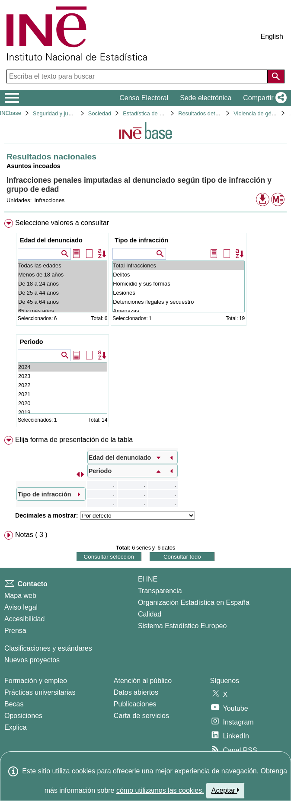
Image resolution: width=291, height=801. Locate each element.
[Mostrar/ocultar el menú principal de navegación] (12, 98)
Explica (15, 727)
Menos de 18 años (62, 274)
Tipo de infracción (141, 240)
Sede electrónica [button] (205, 98)
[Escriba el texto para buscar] (137, 76)
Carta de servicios (141, 715)
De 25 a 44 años (62, 292)
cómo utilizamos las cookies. (160, 790)
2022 (62, 385)
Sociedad (99, 113)
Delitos (178, 274)
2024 (62, 367)
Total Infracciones (178, 265)
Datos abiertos (136, 692)
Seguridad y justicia (57, 113)
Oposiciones (23, 715)
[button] (263, 98)
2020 (62, 403)
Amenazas (178, 310)
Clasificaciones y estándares (48, 648)
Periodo (31, 341)
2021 (62, 394)
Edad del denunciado (51, 240)
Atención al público (143, 680)
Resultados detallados (205, 113)
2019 (62, 412)
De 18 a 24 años (62, 283)
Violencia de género (257, 113)
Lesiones (178, 292)
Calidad (149, 614)
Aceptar (225, 790)
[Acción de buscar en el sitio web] (276, 76)
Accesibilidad (24, 619)
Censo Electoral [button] (143, 98)
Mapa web (20, 595)
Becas (13, 704)
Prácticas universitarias (40, 692)
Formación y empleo (35, 680)
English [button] (272, 36)
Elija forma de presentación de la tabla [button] (74, 439)
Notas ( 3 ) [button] (31, 534)
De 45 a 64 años (62, 301)
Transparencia (160, 590)
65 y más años (62, 310)
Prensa (15, 630)
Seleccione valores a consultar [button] (62, 222)
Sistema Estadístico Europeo (182, 625)
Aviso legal (21, 607)
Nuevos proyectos (32, 660)
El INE (147, 579)
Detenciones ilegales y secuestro (178, 301)
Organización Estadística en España (193, 602)
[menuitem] (145, 325)
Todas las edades (62, 265)
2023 (62, 376)
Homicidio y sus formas (178, 283)
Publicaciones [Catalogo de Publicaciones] (135, 704)
